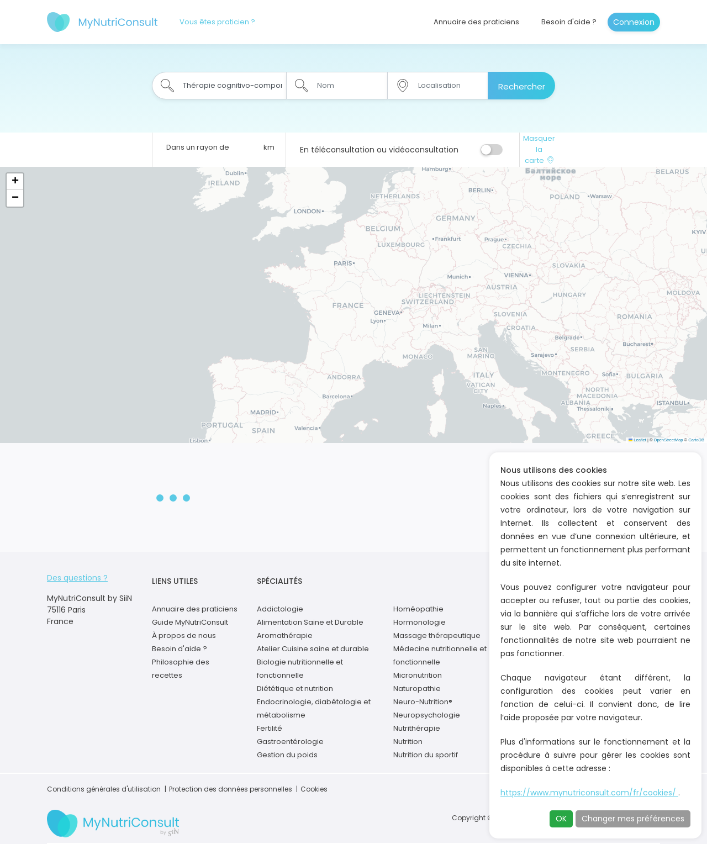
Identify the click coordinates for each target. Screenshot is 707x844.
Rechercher (521, 86)
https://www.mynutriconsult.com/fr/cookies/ (589, 792)
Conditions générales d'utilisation (104, 789)
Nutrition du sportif (425, 755)
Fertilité (269, 728)
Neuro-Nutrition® (422, 702)
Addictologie (280, 609)
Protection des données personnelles (230, 789)
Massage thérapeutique (437, 635)
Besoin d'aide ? (569, 22)
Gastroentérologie (290, 741)
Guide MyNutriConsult (190, 622)
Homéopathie (418, 609)
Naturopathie (417, 688)
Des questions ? (77, 577)
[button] (15, 181)
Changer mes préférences (633, 818)
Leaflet (637, 439)
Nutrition (408, 741)
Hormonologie (419, 622)
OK (561, 818)
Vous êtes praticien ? (217, 22)
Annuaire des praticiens (476, 22)
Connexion (634, 22)
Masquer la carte (539, 149)
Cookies (314, 789)
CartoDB (696, 439)
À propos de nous (184, 635)
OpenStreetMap (668, 439)
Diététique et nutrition (295, 688)
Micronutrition (417, 675)
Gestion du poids (287, 755)
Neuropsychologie (426, 715)
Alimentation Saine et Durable (310, 622)
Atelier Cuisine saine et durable (313, 648)
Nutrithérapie (416, 728)
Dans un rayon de (197, 147)
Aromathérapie (285, 635)
